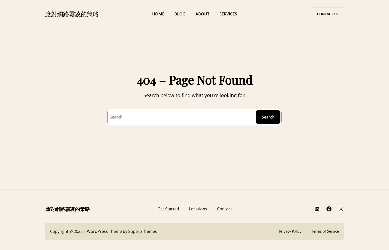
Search (268, 117)
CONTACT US (328, 13)
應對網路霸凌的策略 (72, 14)
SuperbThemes (142, 231)
